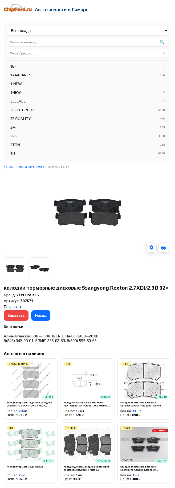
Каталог (9, 166)
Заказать (16, 315)
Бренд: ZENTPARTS (31, 166)
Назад (41, 315)
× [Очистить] (163, 53)
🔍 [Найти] (162, 42)
